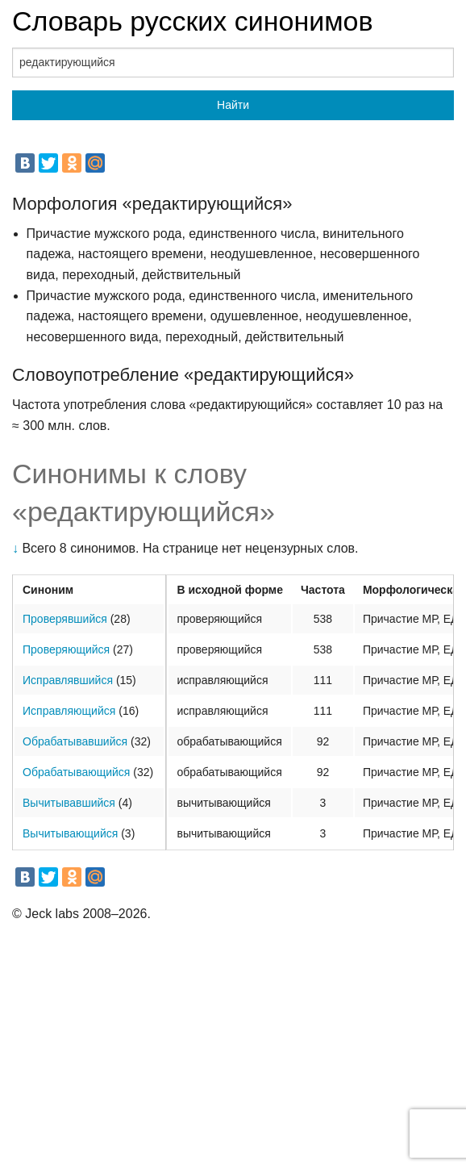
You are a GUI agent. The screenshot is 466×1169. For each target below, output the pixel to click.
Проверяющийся (66, 649)
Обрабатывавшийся (75, 741)
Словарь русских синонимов (192, 21)
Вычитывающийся (70, 833)
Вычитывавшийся (69, 802)
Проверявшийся (65, 618)
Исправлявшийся (68, 680)
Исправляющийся (69, 710)
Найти (233, 104)
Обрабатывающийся (76, 772)
